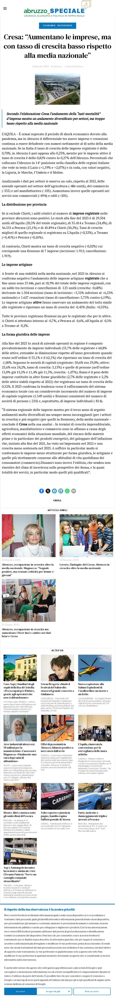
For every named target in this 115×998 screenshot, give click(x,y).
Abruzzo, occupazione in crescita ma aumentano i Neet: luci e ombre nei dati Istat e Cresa (26, 633)
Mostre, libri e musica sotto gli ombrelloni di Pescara (20, 814)
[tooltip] (41, 491)
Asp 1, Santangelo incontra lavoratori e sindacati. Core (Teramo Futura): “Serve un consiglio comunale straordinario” (20, 874)
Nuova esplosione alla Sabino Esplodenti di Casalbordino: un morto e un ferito (93, 689)
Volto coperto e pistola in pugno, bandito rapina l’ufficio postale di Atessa (55, 816)
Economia (49, 25)
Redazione (56, 66)
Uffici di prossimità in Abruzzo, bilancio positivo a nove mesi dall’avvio (57, 748)
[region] (57, 951)
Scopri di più (21, 991)
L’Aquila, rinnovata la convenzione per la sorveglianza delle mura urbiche (92, 749)
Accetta (95, 991)
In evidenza (64, 25)
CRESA (57, 500)
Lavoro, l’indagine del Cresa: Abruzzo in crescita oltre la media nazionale (84, 566)
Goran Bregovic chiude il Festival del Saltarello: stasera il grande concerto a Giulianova (57, 689)
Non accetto (60, 991)
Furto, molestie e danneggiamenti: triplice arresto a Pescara (92, 816)
